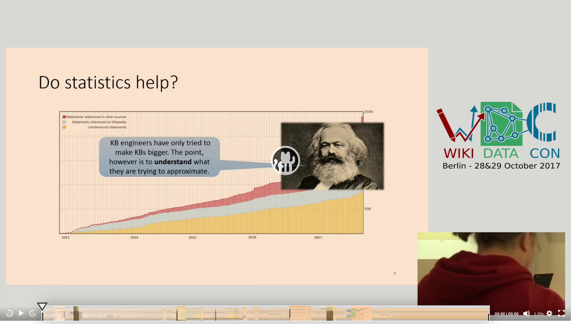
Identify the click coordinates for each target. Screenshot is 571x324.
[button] (285, 160)
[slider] (265, 313)
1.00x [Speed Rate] (539, 314)
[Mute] (526, 313)
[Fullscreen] (561, 313)
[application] (285, 160)
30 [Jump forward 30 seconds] (33, 313)
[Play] (21, 313)
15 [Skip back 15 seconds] (9, 313)
